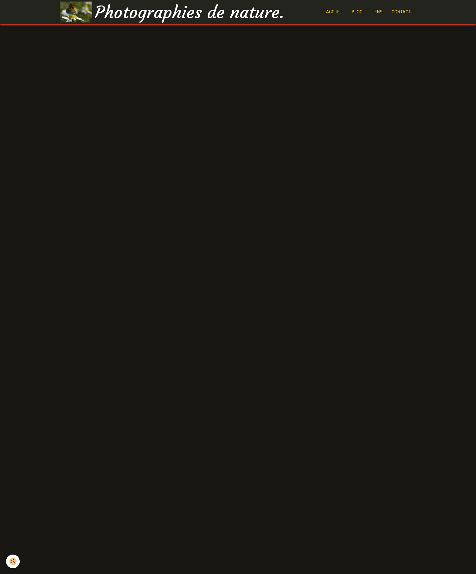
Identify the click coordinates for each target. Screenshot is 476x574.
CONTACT (401, 11)
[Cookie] (13, 561)
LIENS (377, 11)
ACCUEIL (334, 11)
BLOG (357, 11)
